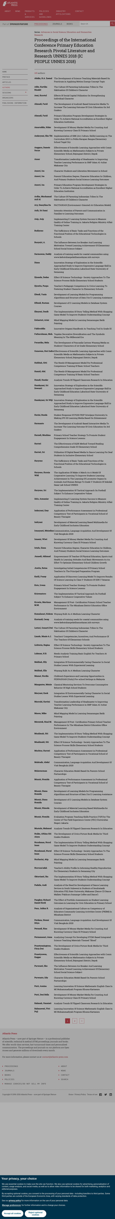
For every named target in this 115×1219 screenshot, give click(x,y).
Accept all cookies (12, 1213)
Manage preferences (11, 1205)
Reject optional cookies (36, 1213)
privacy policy (15, 1200)
